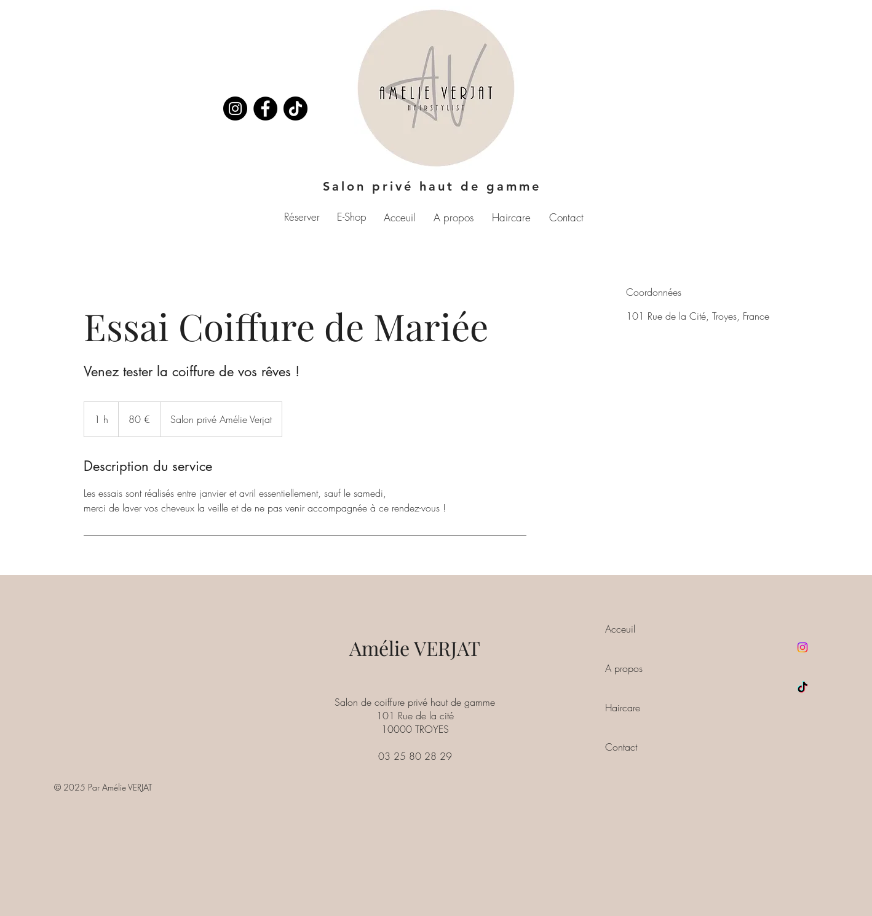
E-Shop (352, 217)
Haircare (622, 707)
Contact (621, 747)
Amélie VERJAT (414, 647)
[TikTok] (802, 688)
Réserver (302, 217)
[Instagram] (235, 108)
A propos (624, 668)
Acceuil (620, 629)
